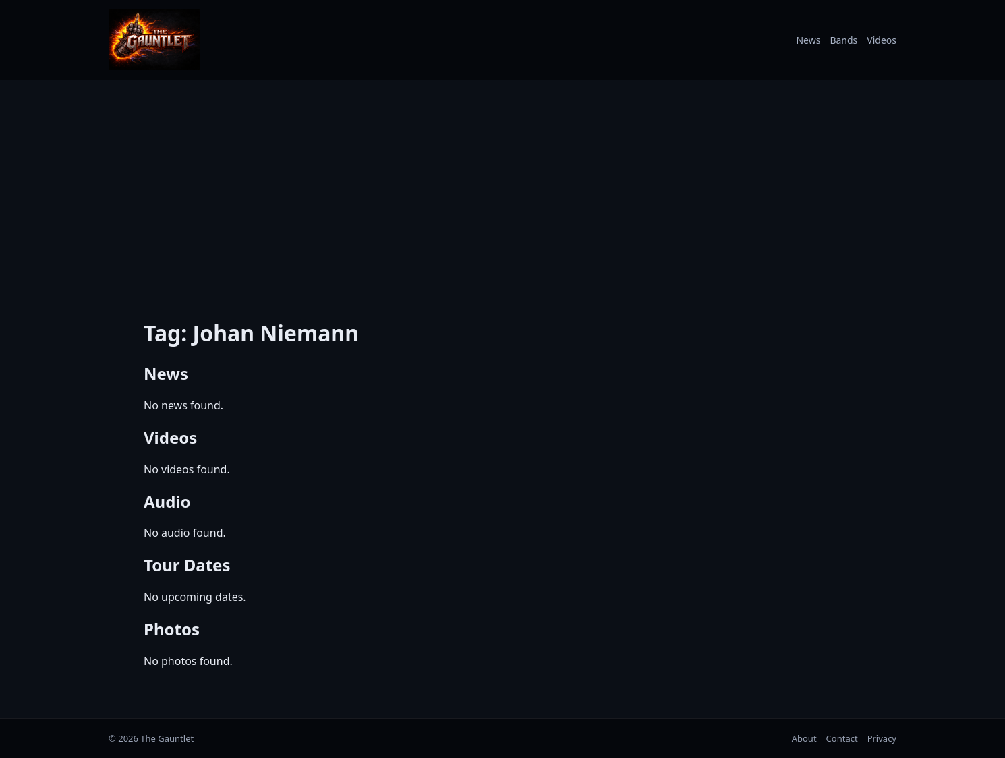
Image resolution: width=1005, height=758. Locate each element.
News (808, 40)
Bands (843, 40)
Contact (842, 738)
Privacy (881, 738)
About (804, 738)
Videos (881, 40)
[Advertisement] (502, 190)
